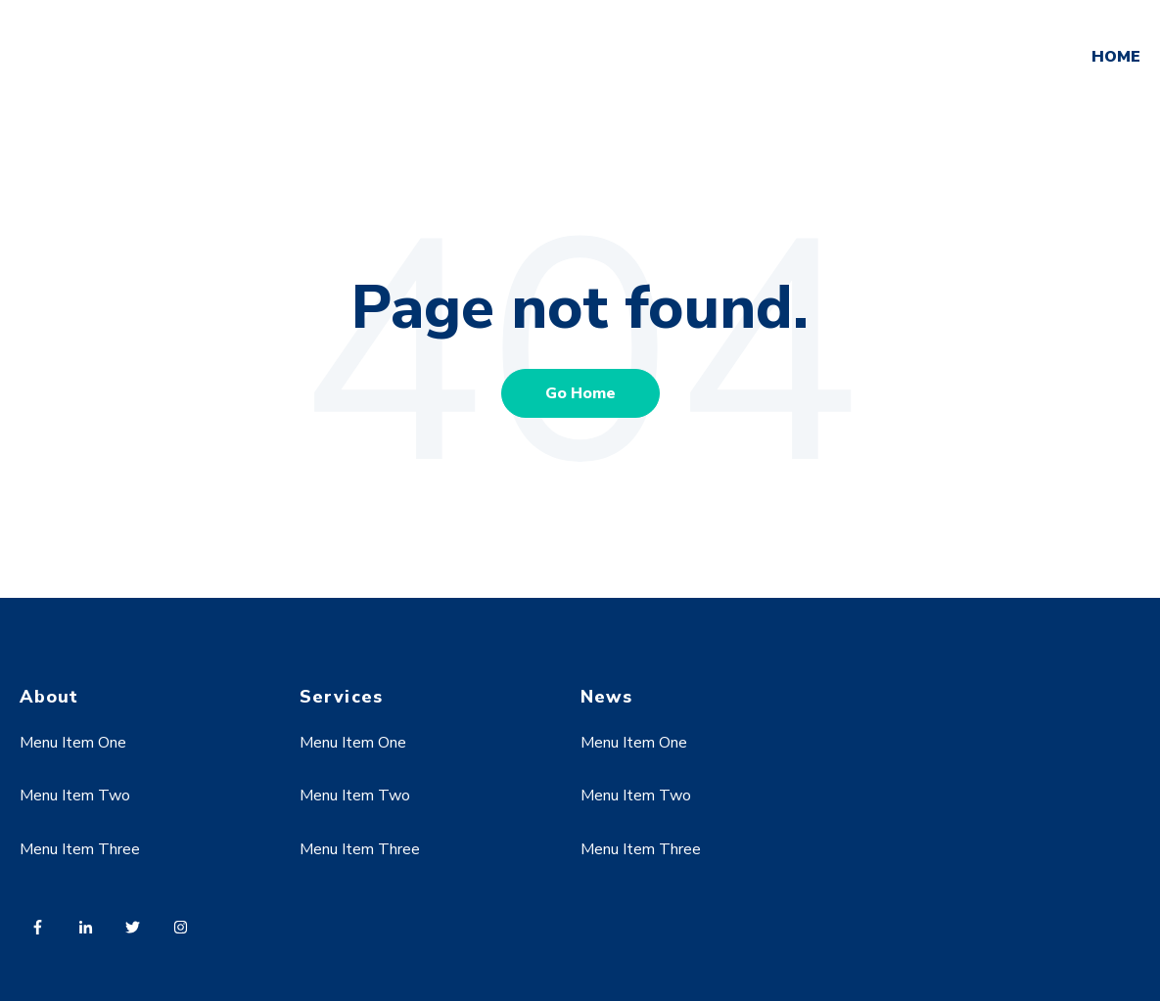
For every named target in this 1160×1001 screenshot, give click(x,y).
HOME (1115, 57)
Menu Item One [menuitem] (73, 742)
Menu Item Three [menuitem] (80, 849)
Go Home (580, 393)
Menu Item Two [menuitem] (75, 795)
